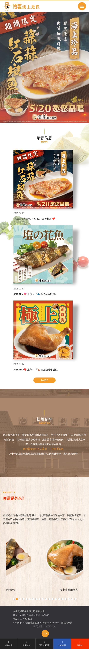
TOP (45, 633)
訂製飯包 (26, 643)
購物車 (80, 643)
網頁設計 (37, 626)
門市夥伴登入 (44, 643)
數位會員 (8, 643)
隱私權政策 (66, 622)
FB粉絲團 (62, 643)
